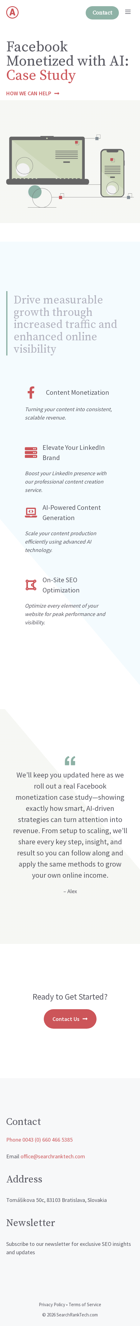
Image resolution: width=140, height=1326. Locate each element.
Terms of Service (85, 1304)
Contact (102, 12)
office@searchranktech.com (52, 1156)
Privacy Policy (52, 1304)
